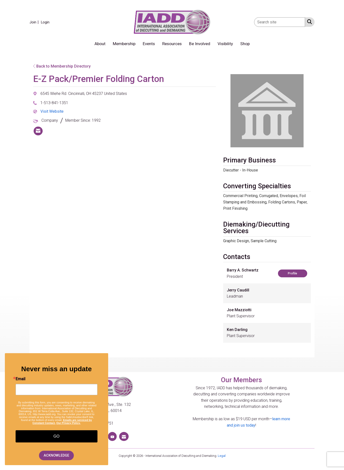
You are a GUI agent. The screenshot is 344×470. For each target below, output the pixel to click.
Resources (172, 43)
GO (56, 436)
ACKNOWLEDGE (56, 455)
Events (149, 43)
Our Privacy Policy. (68, 422)
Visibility (225, 43)
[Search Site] (308, 21)
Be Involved (199, 43)
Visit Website (52, 111)
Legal (222, 456)
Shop (245, 43)
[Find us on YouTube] (112, 436)
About (100, 43)
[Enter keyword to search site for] (279, 22)
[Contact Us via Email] (124, 436)
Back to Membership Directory (62, 66)
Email (20, 379)
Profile (292, 273)
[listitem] (34, 22)
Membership (124, 43)
